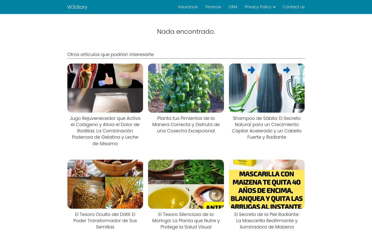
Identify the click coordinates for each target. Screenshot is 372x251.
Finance (213, 7)
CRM (232, 7)
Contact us (294, 7)
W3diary (77, 7)
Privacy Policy (258, 7)
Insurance (188, 7)
